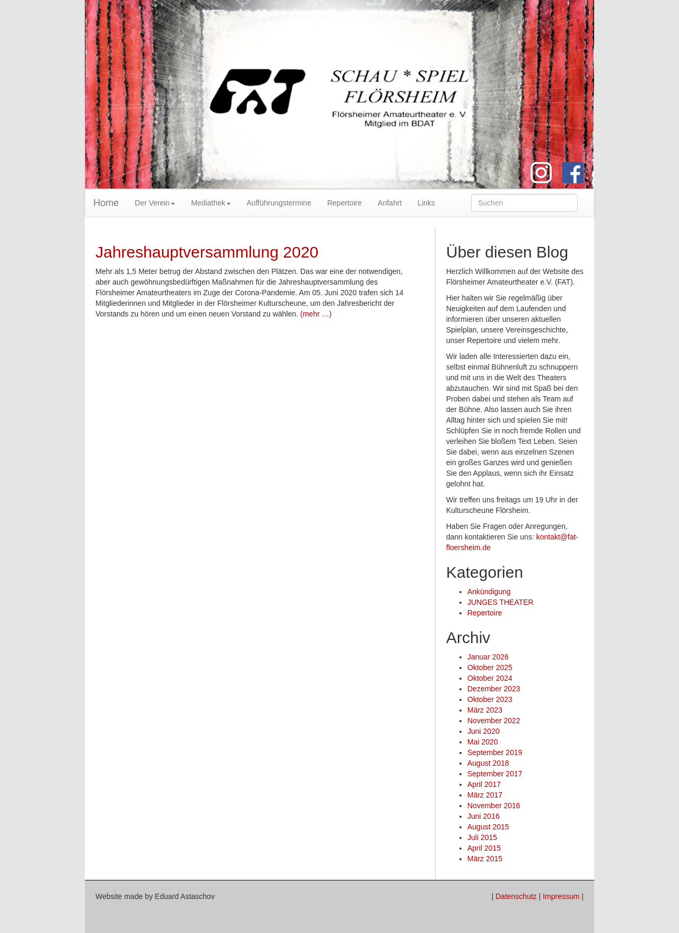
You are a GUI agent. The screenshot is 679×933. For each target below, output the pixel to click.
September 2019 (495, 752)
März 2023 (484, 710)
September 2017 (495, 773)
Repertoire (344, 203)
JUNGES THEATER (500, 602)
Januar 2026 (488, 657)
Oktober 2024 (489, 678)
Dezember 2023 (493, 688)
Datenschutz (516, 896)
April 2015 (484, 848)
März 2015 (484, 858)
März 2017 (484, 795)
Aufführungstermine (279, 203)
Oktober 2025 (489, 667)
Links (426, 203)
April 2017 (484, 784)
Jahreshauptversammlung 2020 (206, 252)
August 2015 (488, 827)
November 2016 (493, 805)
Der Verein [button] (155, 203)
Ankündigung (489, 591)
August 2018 (488, 763)
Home (106, 203)
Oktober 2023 (489, 699)
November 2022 (493, 720)
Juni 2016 (483, 816)
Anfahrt (390, 203)
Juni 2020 (483, 731)
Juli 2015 (482, 837)
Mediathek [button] (211, 203)
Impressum (561, 896)
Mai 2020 (482, 742)
